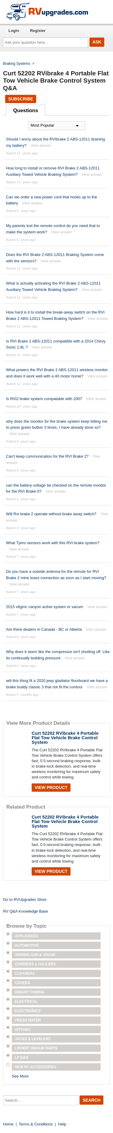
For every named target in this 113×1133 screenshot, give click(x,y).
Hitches (23, 1029)
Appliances (26, 936)
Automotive (27, 945)
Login (13, 30)
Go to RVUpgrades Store (24, 899)
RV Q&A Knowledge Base (25, 911)
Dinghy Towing (30, 992)
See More (20, 1076)
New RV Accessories (35, 1067)
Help (62, 1124)
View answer (41, 146)
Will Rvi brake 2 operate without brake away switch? (51, 514)
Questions (25, 110)
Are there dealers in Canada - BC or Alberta (44, 629)
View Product (51, 787)
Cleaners (25, 973)
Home (8, 1124)
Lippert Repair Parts (36, 1048)
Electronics (28, 1011)
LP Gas (21, 1058)
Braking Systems (16, 64)
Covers (22, 983)
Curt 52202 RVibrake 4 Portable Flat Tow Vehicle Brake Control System (65, 738)
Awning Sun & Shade (35, 955)
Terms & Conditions (36, 1124)
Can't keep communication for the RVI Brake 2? (47, 456)
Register (38, 30)
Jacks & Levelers (33, 1039)
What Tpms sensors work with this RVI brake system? (52, 543)
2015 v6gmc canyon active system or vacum (44, 606)
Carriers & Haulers (35, 964)
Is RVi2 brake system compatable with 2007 (44, 398)
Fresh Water (28, 1020)
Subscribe (20, 98)
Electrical (26, 1001)
